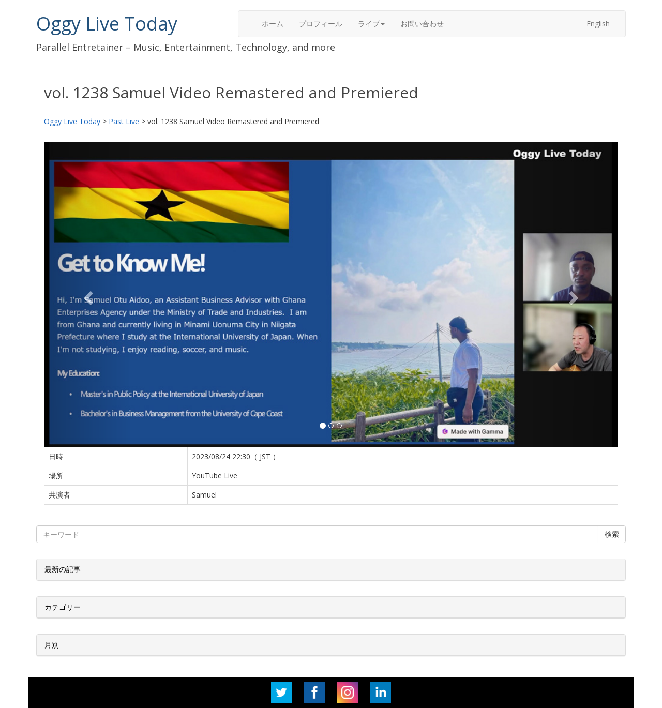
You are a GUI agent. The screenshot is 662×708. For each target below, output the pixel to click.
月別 (51, 645)
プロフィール (320, 23)
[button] (87, 294)
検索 (612, 534)
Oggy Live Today (106, 23)
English (598, 23)
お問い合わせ (422, 23)
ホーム (272, 23)
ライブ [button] (371, 23)
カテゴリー (62, 607)
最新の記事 (62, 569)
